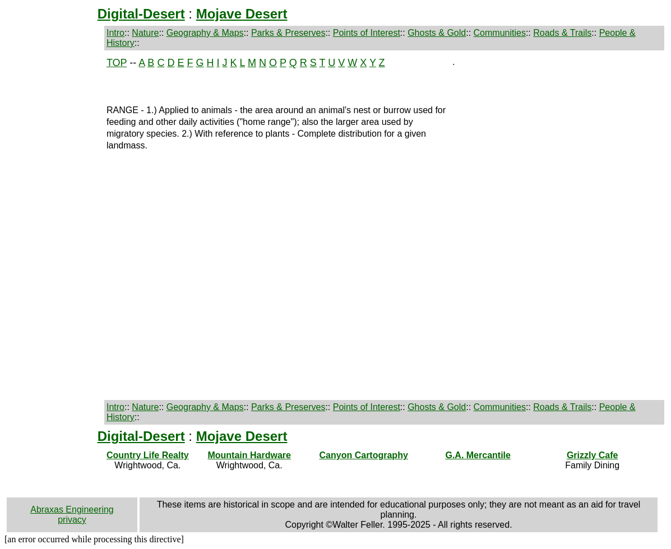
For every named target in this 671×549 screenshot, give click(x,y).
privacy (72, 519)
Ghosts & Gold (437, 33)
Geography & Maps (205, 33)
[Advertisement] (54, 225)
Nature (145, 33)
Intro (115, 33)
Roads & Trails (562, 33)
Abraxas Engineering (72, 509)
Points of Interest (366, 33)
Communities (500, 33)
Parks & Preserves (288, 33)
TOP (117, 62)
